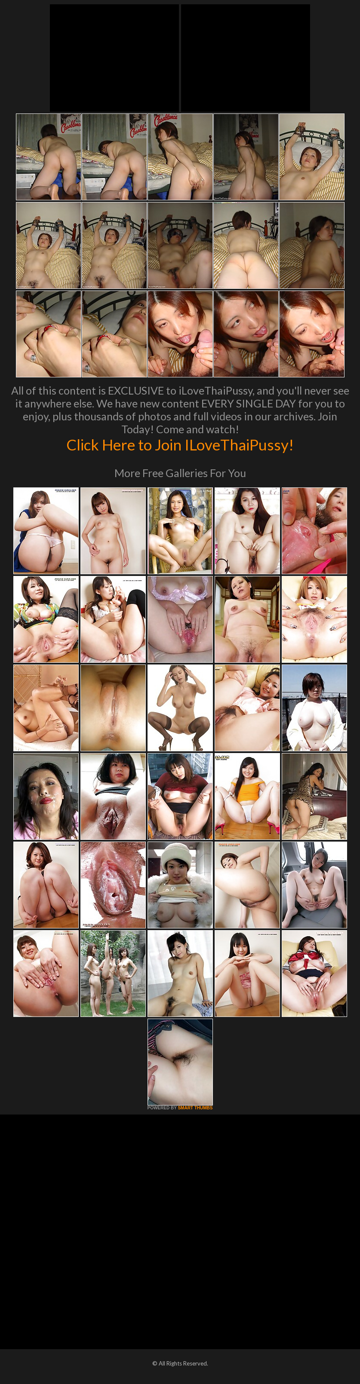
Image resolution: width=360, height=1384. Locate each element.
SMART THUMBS (195, 1107)
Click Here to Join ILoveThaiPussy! (180, 444)
